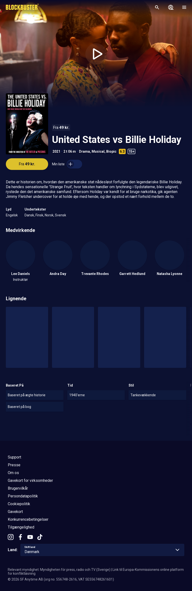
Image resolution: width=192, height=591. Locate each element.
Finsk (39, 215)
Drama (84, 151)
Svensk (60, 215)
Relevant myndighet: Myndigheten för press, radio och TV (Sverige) (59, 570)
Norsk (49, 215)
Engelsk (12, 215)
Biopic (111, 151)
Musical (98, 151)
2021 (56, 151)
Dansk (29, 215)
